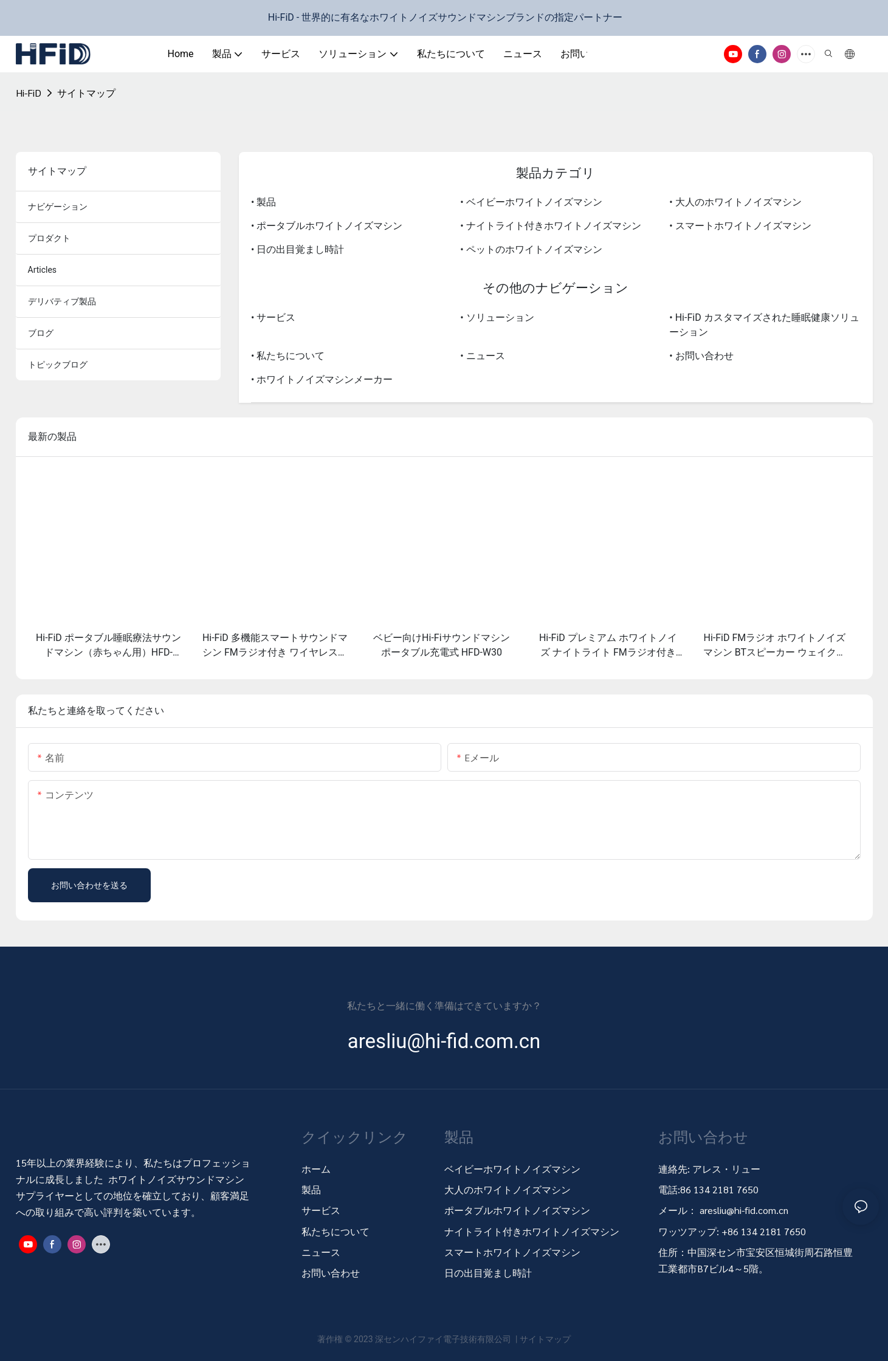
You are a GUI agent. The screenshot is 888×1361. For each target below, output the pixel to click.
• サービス (273, 317)
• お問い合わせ (701, 356)
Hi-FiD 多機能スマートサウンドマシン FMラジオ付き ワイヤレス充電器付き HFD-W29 (275, 646)
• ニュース (482, 356)
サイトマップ (86, 92)
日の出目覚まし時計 (488, 1272)
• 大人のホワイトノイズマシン (735, 202)
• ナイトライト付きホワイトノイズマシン (550, 225)
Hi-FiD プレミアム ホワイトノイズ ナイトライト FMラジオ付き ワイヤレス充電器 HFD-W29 (608, 646)
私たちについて (335, 1231)
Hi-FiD (28, 92)
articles (42, 270)
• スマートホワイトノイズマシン (740, 225)
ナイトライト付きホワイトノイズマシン (531, 1231)
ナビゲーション (58, 206)
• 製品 (263, 202)
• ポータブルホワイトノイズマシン (326, 225)
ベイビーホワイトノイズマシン (512, 1168)
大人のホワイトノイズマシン (507, 1189)
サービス (320, 1210)
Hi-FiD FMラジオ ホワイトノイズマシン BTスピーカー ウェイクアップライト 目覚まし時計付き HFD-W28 (774, 646)
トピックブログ (58, 364)
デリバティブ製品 (62, 301)
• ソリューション (497, 317)
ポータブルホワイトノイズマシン (518, 1210)
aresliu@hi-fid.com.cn (744, 1210)
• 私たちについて (288, 356)
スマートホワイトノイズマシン (512, 1252)
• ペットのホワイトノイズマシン (531, 249)
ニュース (320, 1252)
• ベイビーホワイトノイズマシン (531, 202)
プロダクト (49, 238)
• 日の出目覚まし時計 (297, 249)
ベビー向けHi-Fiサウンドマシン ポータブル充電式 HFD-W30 (441, 645)
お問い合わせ (330, 1272)
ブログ (40, 333)
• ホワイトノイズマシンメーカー (322, 379)
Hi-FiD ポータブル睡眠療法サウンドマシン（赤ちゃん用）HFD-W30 (108, 646)
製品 (311, 1189)
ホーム (316, 1168)
